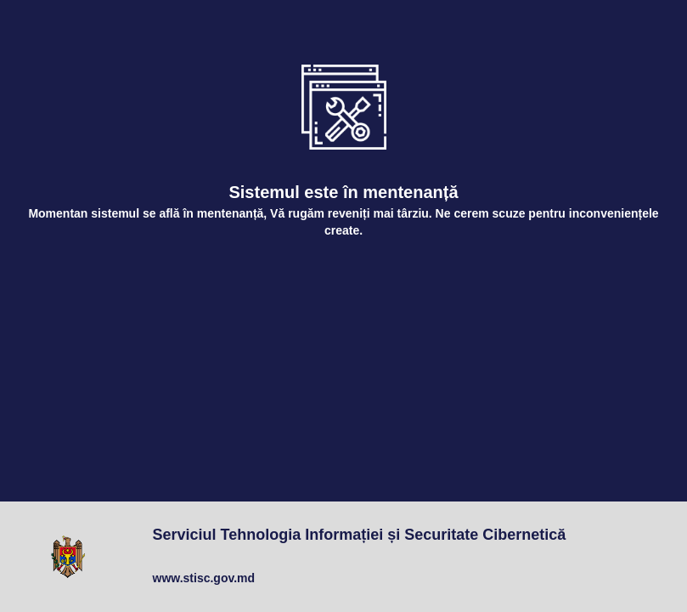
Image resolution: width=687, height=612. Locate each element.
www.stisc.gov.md (204, 578)
